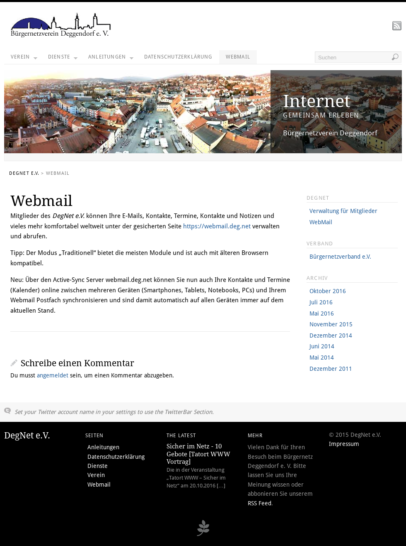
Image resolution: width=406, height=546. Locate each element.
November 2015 (331, 324)
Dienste (62, 59)
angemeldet (52, 375)
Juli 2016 (321, 302)
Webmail (238, 57)
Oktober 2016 (327, 291)
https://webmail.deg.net (217, 226)
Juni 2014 (321, 346)
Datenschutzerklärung (178, 57)
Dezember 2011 (330, 368)
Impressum (344, 444)
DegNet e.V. (24, 173)
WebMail (320, 222)
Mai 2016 (321, 313)
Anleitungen (110, 59)
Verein (24, 59)
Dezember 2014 (330, 335)
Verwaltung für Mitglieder (343, 211)
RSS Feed (259, 503)
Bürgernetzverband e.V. (340, 256)
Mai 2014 (321, 357)
